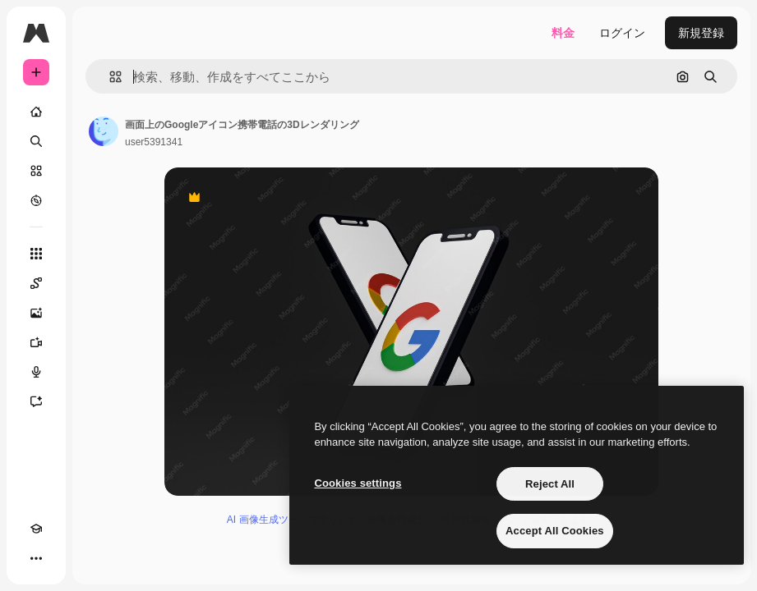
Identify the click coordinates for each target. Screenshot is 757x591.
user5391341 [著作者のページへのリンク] (153, 142)
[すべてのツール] (36, 254)
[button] (109, 77)
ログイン (622, 32)
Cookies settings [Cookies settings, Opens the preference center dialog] (357, 483)
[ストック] (36, 171)
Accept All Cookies (554, 531)
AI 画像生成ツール (267, 519)
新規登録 (701, 32)
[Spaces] (36, 283)
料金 (563, 32)
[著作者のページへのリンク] (103, 131)
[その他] (36, 558)
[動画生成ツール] (36, 342)
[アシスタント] (36, 401)
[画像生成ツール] (36, 313)
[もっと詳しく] (36, 200)
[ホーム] (36, 111)
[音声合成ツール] (36, 372)
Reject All (550, 484)
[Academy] (36, 528)
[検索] (36, 141)
